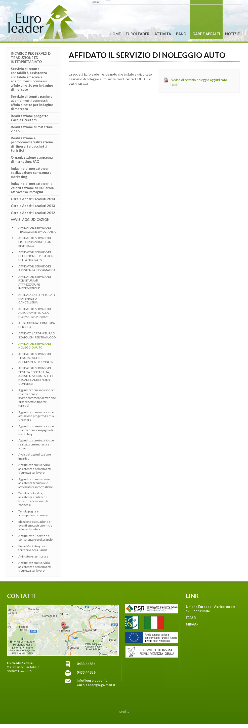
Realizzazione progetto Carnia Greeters (29, 118)
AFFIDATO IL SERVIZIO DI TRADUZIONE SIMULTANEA (37, 229)
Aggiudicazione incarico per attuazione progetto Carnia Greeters (36, 416)
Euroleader (137, 34)
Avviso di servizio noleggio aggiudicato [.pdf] (199, 82)
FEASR (191, 618)
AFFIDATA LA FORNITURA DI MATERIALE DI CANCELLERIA (37, 298)
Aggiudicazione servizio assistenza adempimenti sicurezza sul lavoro (34, 468)
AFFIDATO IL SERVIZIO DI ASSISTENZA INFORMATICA (36, 268)
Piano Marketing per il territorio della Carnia (32, 548)
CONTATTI (21, 596)
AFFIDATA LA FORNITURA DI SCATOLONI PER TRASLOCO (37, 335)
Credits (124, 711)
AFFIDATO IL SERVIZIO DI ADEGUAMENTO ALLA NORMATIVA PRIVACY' (34, 313)
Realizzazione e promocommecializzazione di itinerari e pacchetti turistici (32, 144)
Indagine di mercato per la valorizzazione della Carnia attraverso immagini (32, 188)
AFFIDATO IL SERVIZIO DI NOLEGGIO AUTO (34, 345)
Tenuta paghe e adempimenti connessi (33, 513)
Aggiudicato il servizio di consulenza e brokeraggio (35, 537)
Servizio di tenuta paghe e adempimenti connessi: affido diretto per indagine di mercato (32, 102)
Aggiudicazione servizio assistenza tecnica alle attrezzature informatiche (35, 483)
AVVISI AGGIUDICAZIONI (31, 220)
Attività (162, 34)
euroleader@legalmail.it (96, 685)
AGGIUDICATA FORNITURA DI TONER (36, 325)
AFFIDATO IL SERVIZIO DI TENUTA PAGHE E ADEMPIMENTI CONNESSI (36, 358)
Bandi (181, 34)
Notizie (232, 34)
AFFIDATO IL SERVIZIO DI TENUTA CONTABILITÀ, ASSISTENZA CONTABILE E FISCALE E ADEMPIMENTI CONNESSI (36, 376)
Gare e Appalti (206, 34)
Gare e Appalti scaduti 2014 (33, 199)
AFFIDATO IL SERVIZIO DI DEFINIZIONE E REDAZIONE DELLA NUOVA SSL (36, 256)
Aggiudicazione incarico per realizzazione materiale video (36, 444)
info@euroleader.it (92, 680)
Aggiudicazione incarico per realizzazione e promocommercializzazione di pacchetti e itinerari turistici (37, 397)
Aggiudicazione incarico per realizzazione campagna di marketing (36, 430)
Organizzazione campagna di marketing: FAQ (32, 159)
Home (115, 34)
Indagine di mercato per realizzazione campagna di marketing (32, 172)
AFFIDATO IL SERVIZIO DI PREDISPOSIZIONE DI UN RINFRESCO (34, 242)
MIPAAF (192, 624)
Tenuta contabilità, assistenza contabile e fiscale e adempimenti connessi (33, 499)
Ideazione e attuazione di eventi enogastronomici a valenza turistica (35, 525)
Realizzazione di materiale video (32, 129)
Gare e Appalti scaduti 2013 (33, 206)
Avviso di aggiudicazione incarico (34, 456)
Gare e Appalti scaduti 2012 (33, 213)
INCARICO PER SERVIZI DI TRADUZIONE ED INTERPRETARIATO (31, 57)
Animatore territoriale (33, 556)
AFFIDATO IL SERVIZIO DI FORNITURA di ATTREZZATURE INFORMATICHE (34, 282)
